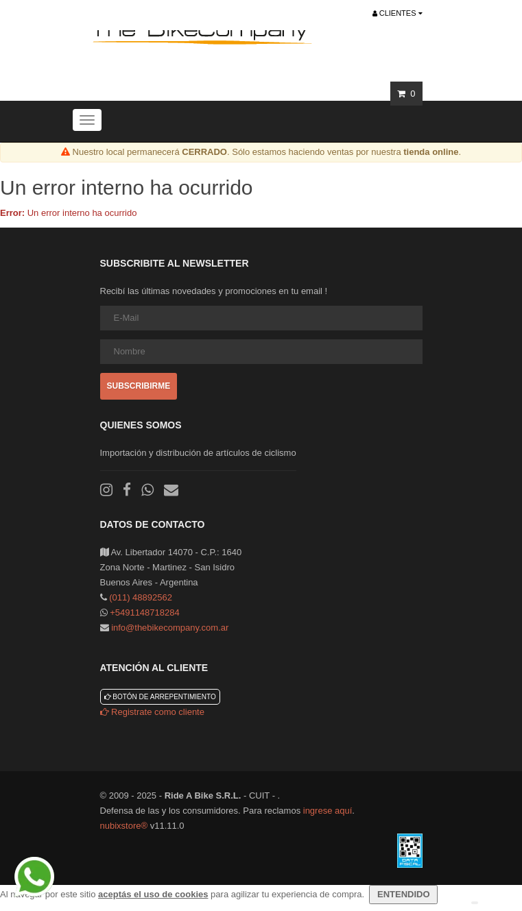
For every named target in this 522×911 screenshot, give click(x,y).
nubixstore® (124, 826)
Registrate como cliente (152, 712)
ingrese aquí (328, 810)
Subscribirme (139, 386)
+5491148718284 (145, 612)
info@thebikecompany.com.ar (169, 627)
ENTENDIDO (403, 894)
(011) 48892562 (140, 597)
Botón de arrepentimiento (160, 697)
